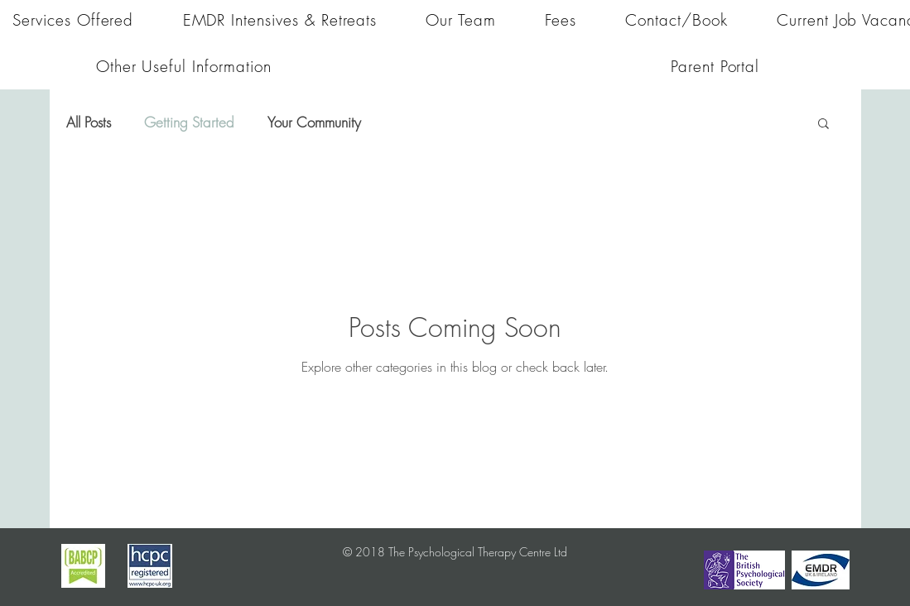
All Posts (88, 122)
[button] (823, 124)
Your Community (314, 122)
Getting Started (189, 122)
